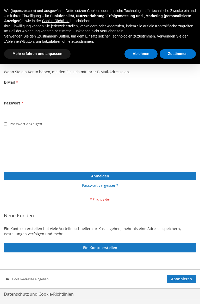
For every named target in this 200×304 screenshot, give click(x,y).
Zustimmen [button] (178, 54)
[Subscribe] (181, 279)
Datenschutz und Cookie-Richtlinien (39, 294)
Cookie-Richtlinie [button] (55, 21)
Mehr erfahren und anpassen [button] (37, 54)
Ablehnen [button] (141, 54)
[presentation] (25, 150)
